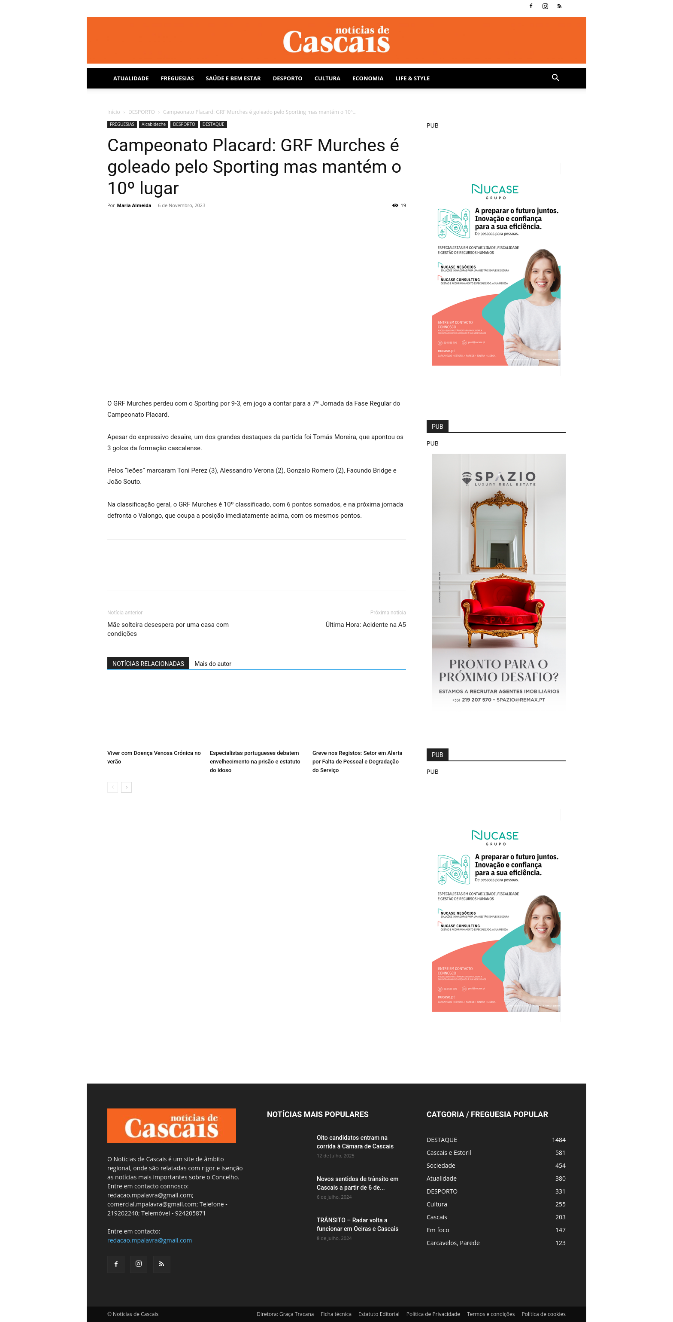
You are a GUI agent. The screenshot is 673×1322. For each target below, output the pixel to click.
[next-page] (126, 787)
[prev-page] (112, 787)
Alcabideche (154, 124)
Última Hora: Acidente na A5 (366, 625)
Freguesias (177, 78)
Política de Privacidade (433, 1314)
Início (113, 112)
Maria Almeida (134, 205)
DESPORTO (288, 78)
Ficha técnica (336, 1314)
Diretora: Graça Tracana (285, 1314)
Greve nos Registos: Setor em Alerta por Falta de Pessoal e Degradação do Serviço (357, 761)
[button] (555, 79)
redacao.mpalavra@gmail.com (149, 1240)
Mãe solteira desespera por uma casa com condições (168, 629)
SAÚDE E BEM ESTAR (233, 78)
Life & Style (412, 78)
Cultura (327, 78)
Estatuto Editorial (379, 1314)
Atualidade (131, 78)
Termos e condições (491, 1314)
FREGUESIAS (122, 124)
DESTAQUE (213, 124)
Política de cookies (543, 1314)
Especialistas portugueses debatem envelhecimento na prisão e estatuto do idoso (255, 761)
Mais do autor (212, 663)
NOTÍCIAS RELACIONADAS (148, 663)
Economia (367, 78)
